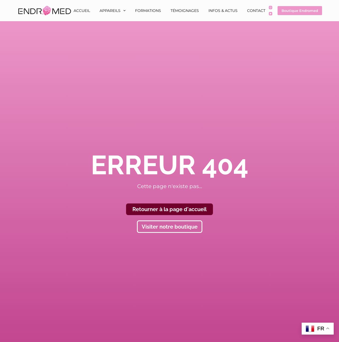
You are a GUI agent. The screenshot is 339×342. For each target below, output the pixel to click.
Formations (148, 10)
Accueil (82, 10)
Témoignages (185, 10)
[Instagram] (270, 7)
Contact (256, 10)
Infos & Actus (223, 10)
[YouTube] (270, 13)
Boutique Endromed (300, 10)
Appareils (114, 10)
